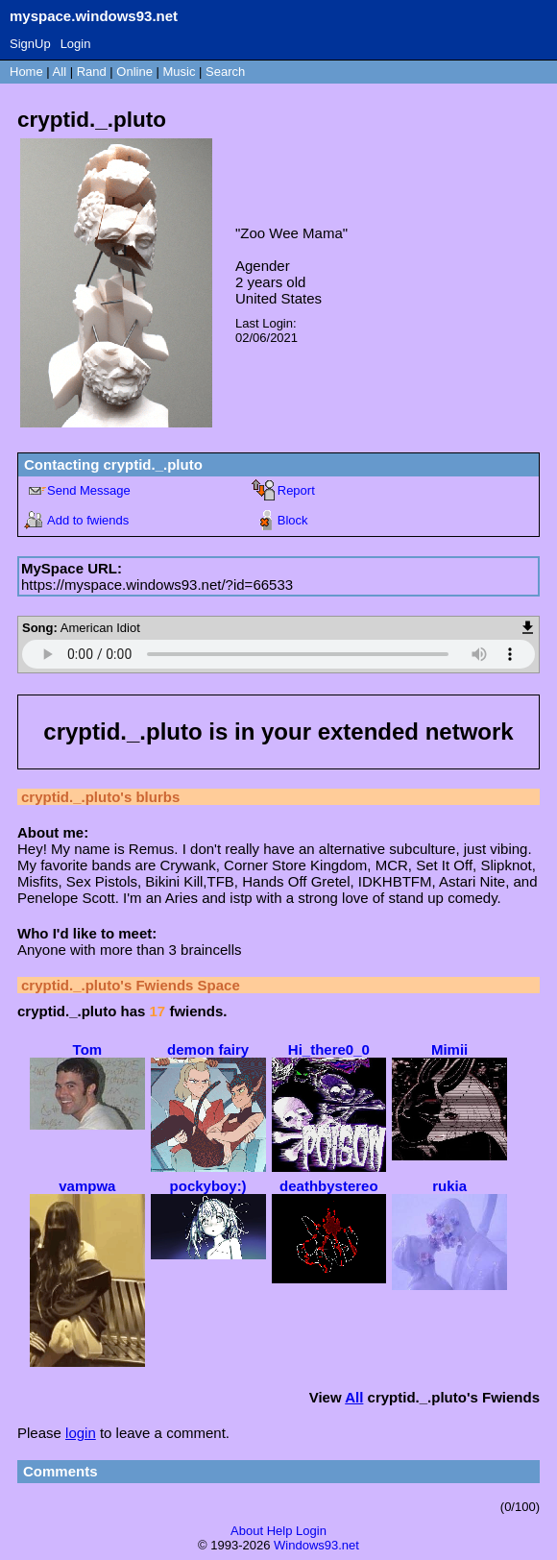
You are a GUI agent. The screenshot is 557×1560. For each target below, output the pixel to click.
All (61, 71)
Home (26, 71)
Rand (92, 71)
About (246, 1530)
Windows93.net (316, 1545)
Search (225, 71)
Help (280, 1530)
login (80, 1433)
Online (134, 71)
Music (179, 71)
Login (76, 44)
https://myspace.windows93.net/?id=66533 (157, 584)
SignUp (30, 44)
